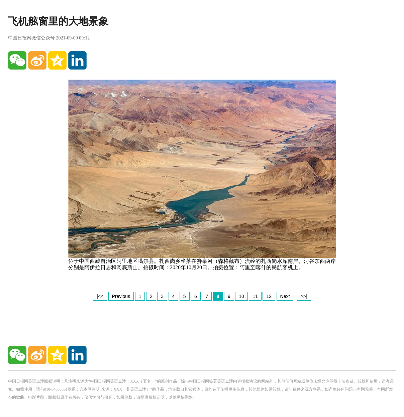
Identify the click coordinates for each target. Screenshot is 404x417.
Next (285, 296)
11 (255, 296)
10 (241, 296)
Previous (121, 296)
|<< (100, 296)
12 (269, 296)
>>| (304, 296)
